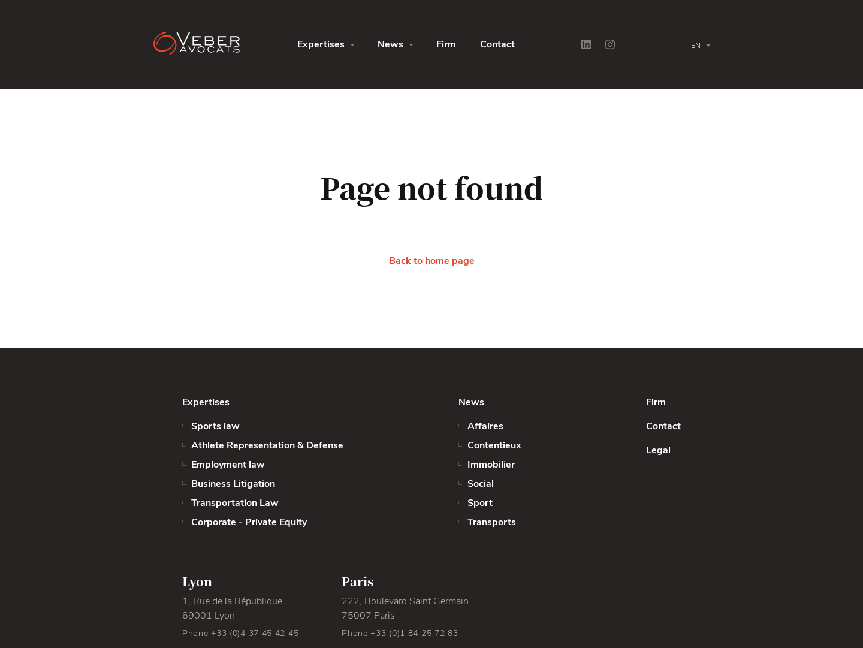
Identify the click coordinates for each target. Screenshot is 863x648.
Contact (497, 44)
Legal (658, 450)
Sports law (215, 426)
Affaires (485, 426)
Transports (491, 522)
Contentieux (494, 445)
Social (480, 483)
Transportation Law (235, 503)
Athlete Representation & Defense (267, 445)
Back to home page (432, 260)
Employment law (228, 464)
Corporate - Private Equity (249, 522)
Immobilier (491, 464)
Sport (480, 503)
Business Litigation (233, 483)
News (390, 44)
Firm (446, 44)
